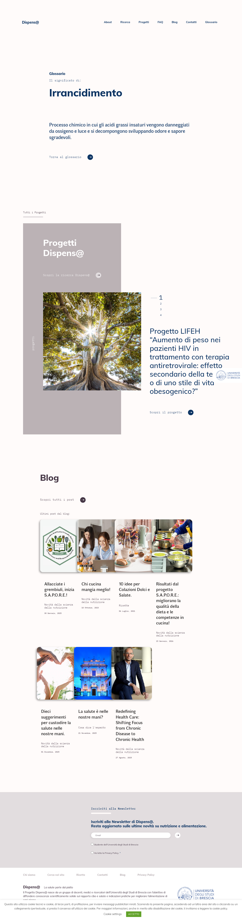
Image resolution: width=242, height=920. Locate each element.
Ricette (80, 875)
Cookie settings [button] (113, 914)
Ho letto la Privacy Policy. (107, 853)
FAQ (160, 22)
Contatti (191, 22)
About (108, 22)
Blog (174, 22)
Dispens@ (30, 22)
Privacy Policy (146, 875)
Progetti (144, 22)
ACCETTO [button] (133, 914)
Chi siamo (29, 875)
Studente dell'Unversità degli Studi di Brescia (116, 844)
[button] (156, 298)
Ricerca (125, 22)
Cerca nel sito (55, 875)
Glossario (211, 22)
